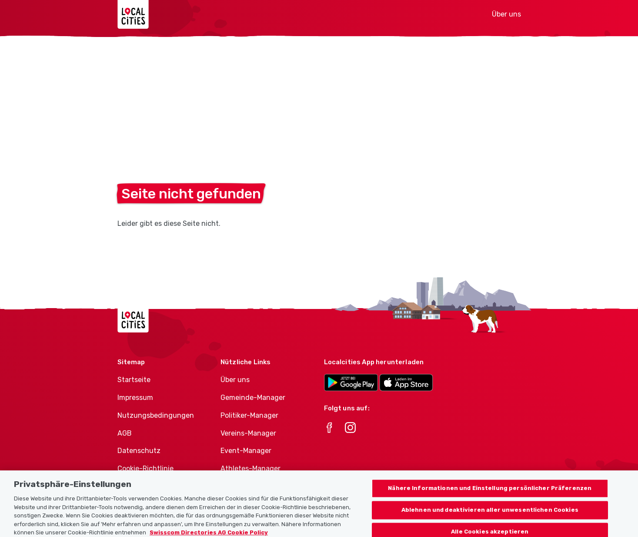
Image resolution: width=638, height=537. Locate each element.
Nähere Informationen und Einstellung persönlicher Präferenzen (489, 494)
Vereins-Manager (248, 433)
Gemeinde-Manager (252, 397)
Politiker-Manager (249, 415)
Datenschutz (138, 450)
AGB (124, 433)
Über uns (506, 14)
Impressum (135, 397)
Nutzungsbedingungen (155, 415)
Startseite (133, 380)
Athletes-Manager (250, 468)
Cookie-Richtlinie (145, 468)
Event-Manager (245, 450)
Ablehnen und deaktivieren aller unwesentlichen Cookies (489, 516)
